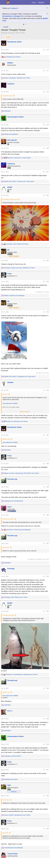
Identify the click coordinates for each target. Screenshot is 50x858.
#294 (47, 688)
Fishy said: (5, 800)
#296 (47, 744)
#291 (47, 543)
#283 (47, 260)
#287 (47, 435)
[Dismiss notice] (47, 8)
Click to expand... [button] (25, 411)
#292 (47, 576)
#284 (47, 281)
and (13, 57)
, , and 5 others (17, 815)
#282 (47, 195)
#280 (47, 148)
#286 (47, 390)
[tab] (23, 24)
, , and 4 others (19, 268)
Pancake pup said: (8, 519)
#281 (47, 172)
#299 (47, 828)
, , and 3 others (17, 421)
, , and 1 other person (19, 181)
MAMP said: (6, 439)
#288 (47, 463)
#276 (47, 49)
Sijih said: (5, 833)
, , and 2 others (17, 78)
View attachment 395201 (10, 442)
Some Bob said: (7, 96)
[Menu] (2, 2)
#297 (47, 770)
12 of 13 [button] (8, 37)
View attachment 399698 (10, 695)
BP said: (5, 394)
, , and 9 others (19, 158)
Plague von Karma (8, 33)
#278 (47, 91)
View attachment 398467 (10, 403)
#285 (47, 312)
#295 (47, 718)
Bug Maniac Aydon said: (9, 199)
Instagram (13, 8)
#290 (47, 515)
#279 (47, 124)
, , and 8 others (17, 244)
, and (14, 295)
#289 (47, 487)
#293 (47, 611)
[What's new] (47, 2)
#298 (47, 795)
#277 (47, 70)
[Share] (43, 49)
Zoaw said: (5, 547)
